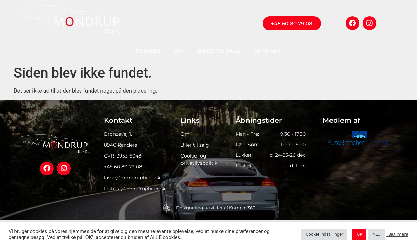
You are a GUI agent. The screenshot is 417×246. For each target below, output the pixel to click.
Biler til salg (219, 51)
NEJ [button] (376, 234)
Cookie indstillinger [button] (324, 234)
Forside (148, 51)
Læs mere (397, 234)
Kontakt (267, 51)
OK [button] (359, 234)
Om (179, 51)
